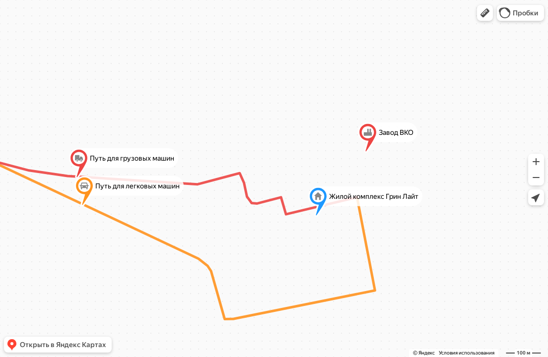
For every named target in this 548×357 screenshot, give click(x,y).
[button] (485, 13)
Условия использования (466, 353)
